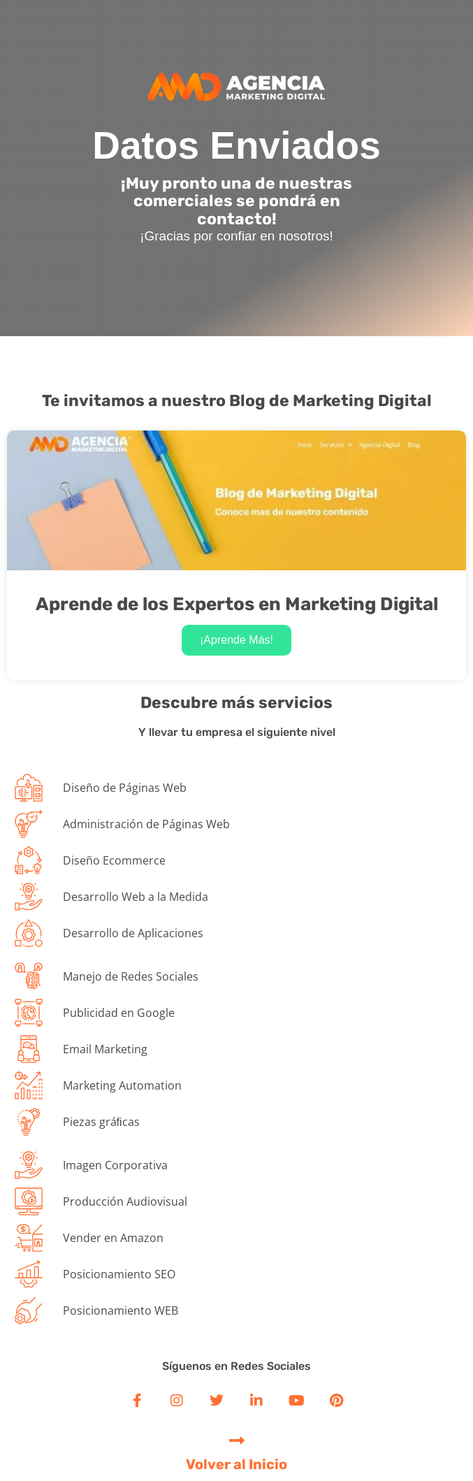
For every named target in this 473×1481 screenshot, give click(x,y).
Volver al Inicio (236, 1464)
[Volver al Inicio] (236, 1440)
